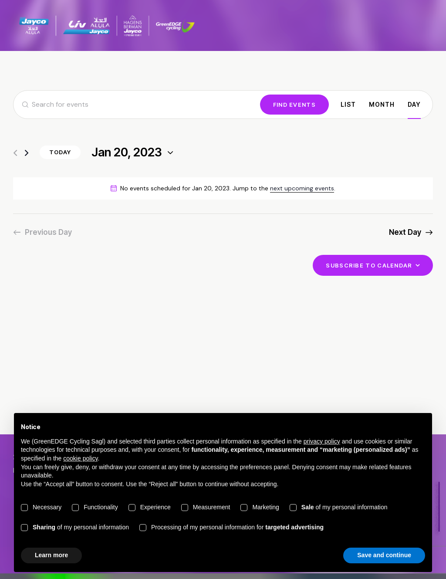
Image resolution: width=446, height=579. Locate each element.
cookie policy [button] (80, 458)
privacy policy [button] (322, 441)
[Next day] (26, 153)
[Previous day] (15, 153)
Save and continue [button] (384, 555)
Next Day (405, 232)
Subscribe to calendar (369, 265)
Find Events (294, 104)
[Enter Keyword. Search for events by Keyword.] (137, 104)
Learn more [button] (51, 555)
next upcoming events (302, 188)
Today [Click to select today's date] (60, 152)
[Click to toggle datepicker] (126, 153)
